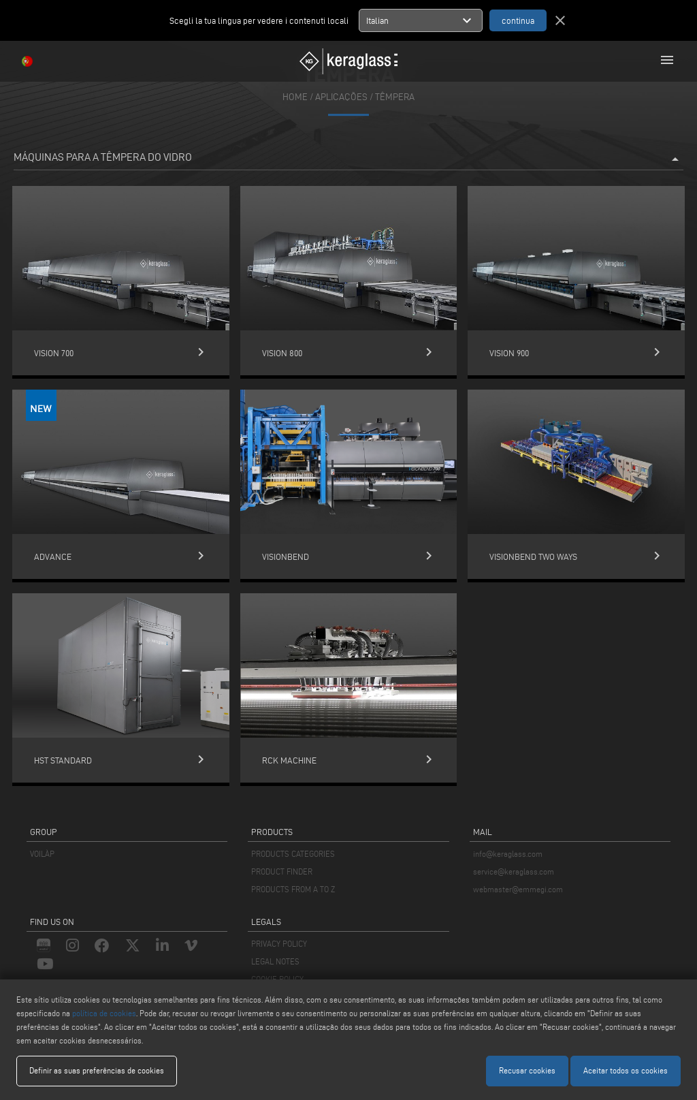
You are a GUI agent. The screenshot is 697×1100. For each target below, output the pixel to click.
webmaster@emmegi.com (518, 889)
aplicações (341, 97)
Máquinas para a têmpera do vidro (348, 159)
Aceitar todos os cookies (625, 1070)
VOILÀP (42, 853)
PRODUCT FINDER (281, 871)
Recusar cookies (527, 1070)
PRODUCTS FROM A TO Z (293, 889)
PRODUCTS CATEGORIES (293, 853)
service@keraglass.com (513, 871)
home (295, 97)
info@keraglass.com (507, 853)
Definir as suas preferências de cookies (96, 1070)
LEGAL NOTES (275, 961)
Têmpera (395, 97)
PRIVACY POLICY (279, 943)
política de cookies (104, 1013)
